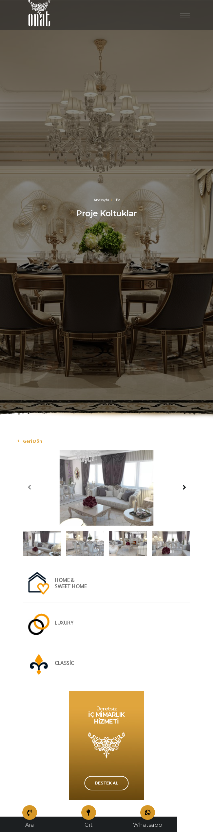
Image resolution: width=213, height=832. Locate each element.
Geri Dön (32, 441)
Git (88, 822)
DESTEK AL (106, 783)
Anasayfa (101, 199)
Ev (118, 199)
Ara (29, 822)
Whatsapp (147, 822)
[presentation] (29, 487)
